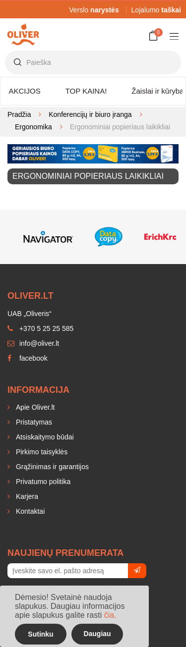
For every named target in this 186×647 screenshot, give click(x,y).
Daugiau (97, 634)
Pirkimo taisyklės (40, 452)
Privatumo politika (42, 481)
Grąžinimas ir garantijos (51, 467)
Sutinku (40, 634)
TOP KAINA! (86, 91)
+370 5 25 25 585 (40, 328)
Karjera (26, 496)
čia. (110, 615)
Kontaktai (29, 511)
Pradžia (19, 114)
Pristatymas (33, 422)
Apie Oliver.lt (34, 407)
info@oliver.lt (33, 343)
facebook (27, 358)
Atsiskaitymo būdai (44, 437)
